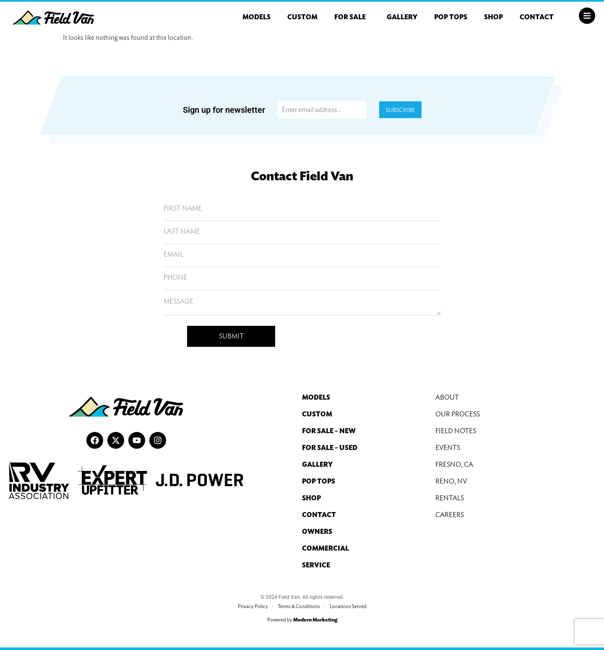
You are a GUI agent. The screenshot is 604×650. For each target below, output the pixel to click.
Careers (449, 515)
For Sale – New (329, 431)
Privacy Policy (253, 606)
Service (316, 565)
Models (256, 17)
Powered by (302, 619)
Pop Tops (450, 17)
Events (447, 448)
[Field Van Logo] (53, 17)
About (447, 397)
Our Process (457, 414)
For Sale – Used (329, 448)
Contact (537, 17)
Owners (317, 532)
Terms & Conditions (299, 606)
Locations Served (348, 606)
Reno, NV (451, 481)
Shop (493, 17)
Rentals (449, 498)
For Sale (352, 17)
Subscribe (400, 110)
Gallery (402, 17)
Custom (302, 17)
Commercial (325, 548)
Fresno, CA (454, 464)
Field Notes (455, 431)
